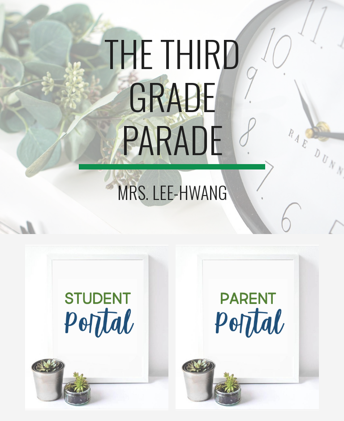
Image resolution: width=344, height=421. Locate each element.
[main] (171, 100)
